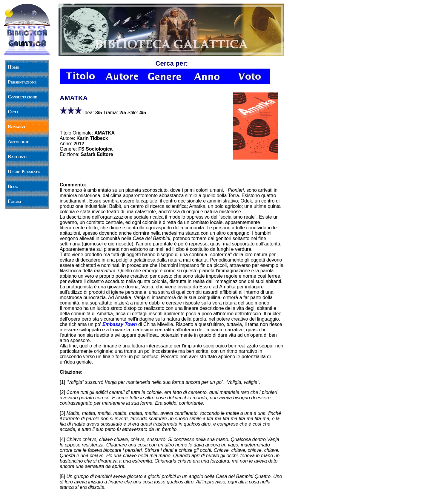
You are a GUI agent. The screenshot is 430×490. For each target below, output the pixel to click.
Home (13, 66)
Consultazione (22, 96)
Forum (14, 201)
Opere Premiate (24, 171)
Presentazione (22, 81)
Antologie (18, 141)
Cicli (13, 111)
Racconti (17, 156)
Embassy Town (119, 324)
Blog (13, 186)
